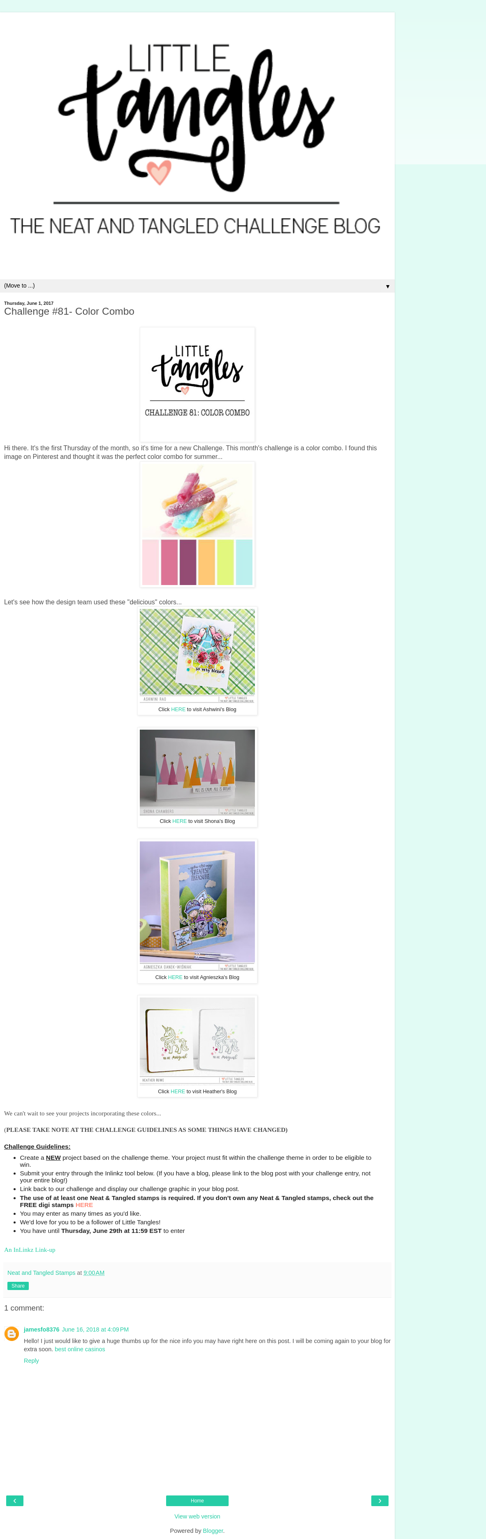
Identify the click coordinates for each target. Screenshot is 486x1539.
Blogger (213, 1530)
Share (18, 1286)
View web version (197, 1516)
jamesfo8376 (41, 1329)
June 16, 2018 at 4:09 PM (95, 1329)
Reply (31, 1360)
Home (197, 1501)
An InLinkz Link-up (30, 1249)
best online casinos (80, 1349)
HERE (178, 709)
